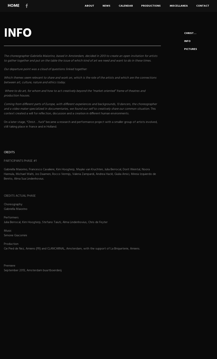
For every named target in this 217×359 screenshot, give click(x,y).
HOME (13, 5)
